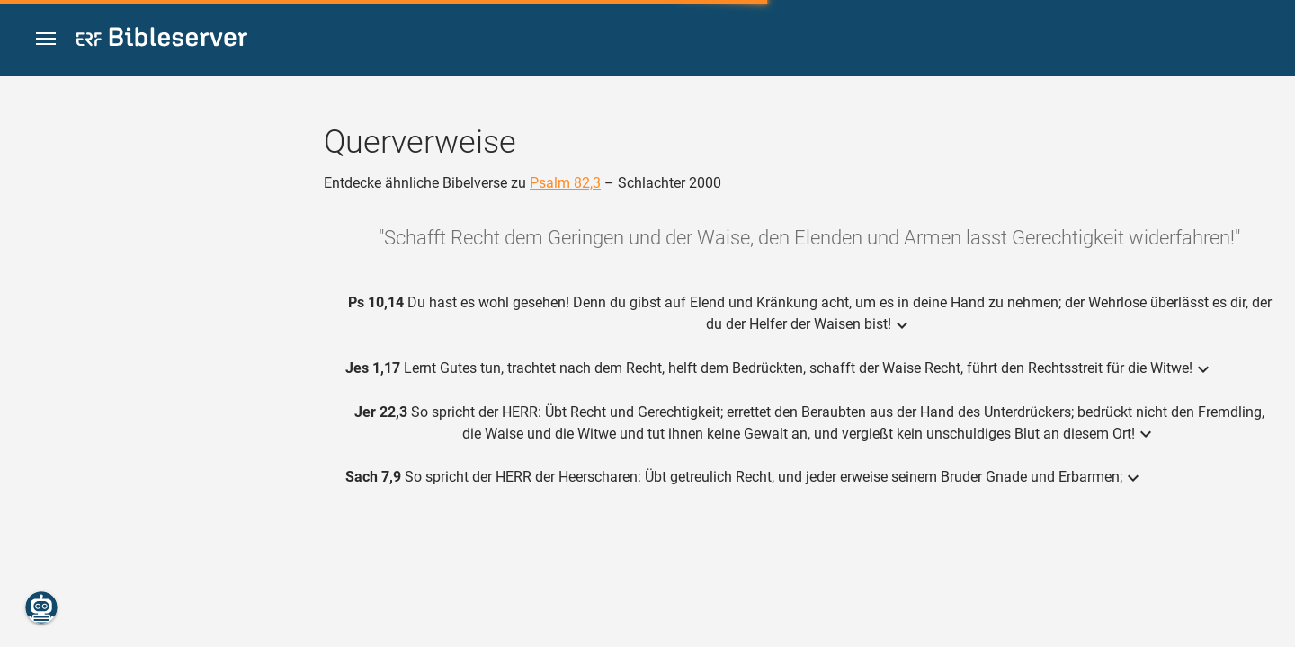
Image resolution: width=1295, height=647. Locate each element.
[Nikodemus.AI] (41, 607)
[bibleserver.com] (161, 40)
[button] (46, 39)
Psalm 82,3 (565, 182)
